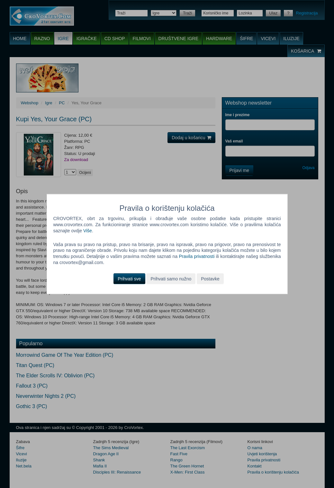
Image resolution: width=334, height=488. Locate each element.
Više (87, 230)
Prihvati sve (129, 278)
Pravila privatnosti (196, 256)
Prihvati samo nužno (170, 278)
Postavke (210, 278)
